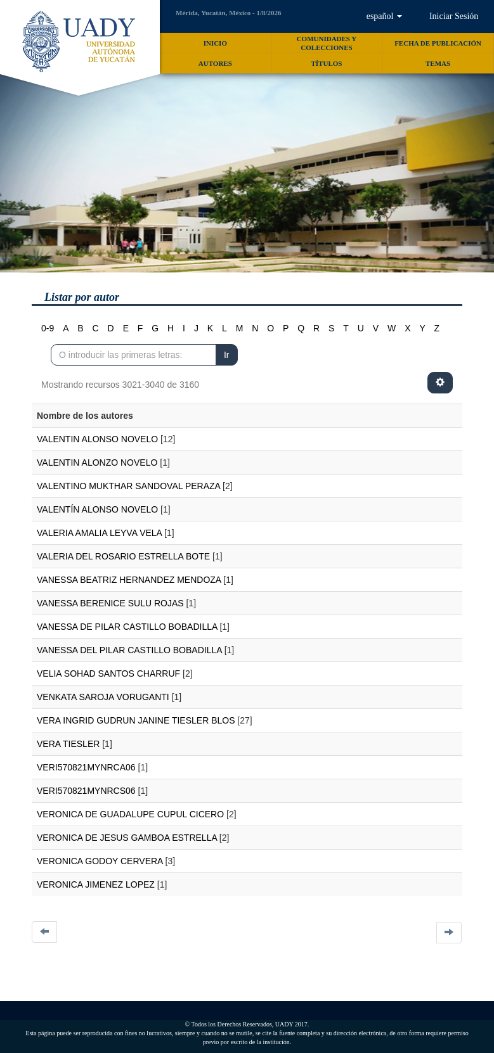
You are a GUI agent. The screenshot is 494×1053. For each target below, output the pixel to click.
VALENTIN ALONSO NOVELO (97, 439)
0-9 (47, 328)
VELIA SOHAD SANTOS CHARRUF (108, 673)
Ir (227, 355)
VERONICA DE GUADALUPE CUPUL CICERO (130, 814)
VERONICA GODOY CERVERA (100, 861)
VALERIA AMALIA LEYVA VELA (99, 533)
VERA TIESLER (68, 744)
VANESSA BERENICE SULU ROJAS (110, 603)
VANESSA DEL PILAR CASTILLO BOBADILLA (129, 650)
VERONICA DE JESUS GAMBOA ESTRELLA (127, 838)
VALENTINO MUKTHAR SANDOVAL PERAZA (128, 486)
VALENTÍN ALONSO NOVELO (97, 509)
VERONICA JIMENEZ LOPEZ (96, 884)
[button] (384, 16)
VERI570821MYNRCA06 (86, 767)
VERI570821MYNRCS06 (86, 791)
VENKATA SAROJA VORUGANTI (103, 697)
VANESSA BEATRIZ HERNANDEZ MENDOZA (129, 580)
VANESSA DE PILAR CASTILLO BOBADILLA (127, 627)
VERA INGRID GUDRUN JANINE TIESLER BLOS (136, 720)
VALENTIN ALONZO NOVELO (97, 462)
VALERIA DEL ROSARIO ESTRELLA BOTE (123, 556)
